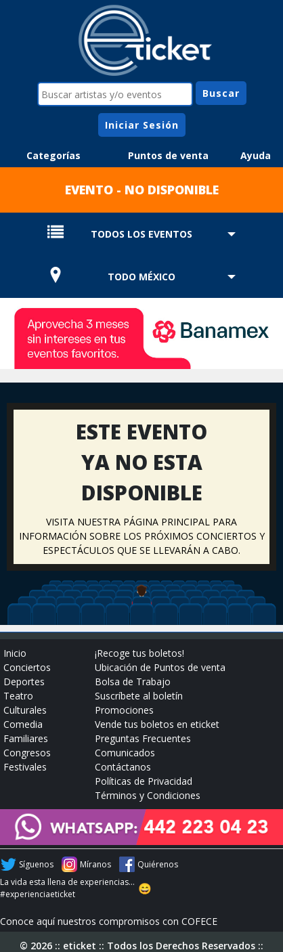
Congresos (27, 752)
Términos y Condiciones (147, 795)
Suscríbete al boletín (139, 695)
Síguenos (36, 864)
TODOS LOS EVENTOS (141, 234)
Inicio (14, 653)
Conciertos (27, 667)
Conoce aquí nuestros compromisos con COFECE (108, 921)
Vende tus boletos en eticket (157, 724)
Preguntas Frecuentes (143, 738)
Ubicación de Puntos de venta (160, 667)
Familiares (25, 738)
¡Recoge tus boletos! (139, 653)
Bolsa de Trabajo (133, 681)
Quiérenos (157, 864)
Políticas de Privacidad (143, 781)
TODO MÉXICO (141, 276)
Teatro (18, 695)
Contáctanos (123, 766)
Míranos (95, 864)
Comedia (23, 724)
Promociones (124, 710)
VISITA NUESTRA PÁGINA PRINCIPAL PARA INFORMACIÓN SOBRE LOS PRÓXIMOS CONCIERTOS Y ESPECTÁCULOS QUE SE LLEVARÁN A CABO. (142, 536)
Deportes (24, 681)
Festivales (25, 766)
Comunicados (125, 752)
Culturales (25, 710)
